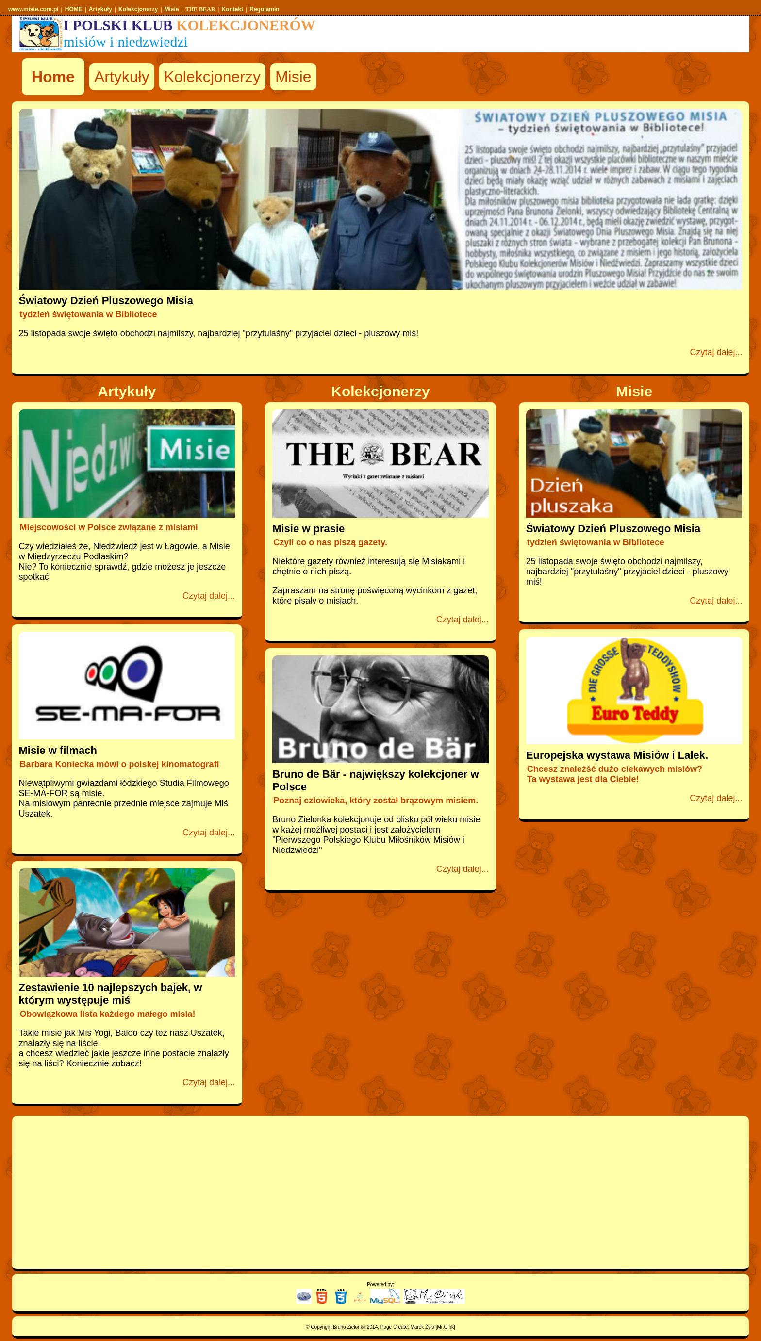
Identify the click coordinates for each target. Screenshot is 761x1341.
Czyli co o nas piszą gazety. (330, 542)
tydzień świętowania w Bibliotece (88, 314)
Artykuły (121, 76)
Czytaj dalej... (716, 352)
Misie (293, 76)
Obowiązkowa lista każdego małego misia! (108, 1014)
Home (53, 76)
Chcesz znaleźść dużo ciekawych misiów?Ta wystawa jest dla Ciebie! (614, 774)
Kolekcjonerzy (212, 76)
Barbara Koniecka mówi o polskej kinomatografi (119, 764)
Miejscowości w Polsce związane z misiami (109, 527)
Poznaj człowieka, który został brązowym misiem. (375, 800)
